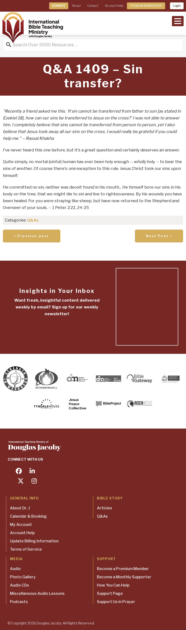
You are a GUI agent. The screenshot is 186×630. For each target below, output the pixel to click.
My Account (21, 524)
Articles (104, 508)
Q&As (33, 220)
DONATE (58, 6)
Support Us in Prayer (116, 601)
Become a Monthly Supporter (124, 577)
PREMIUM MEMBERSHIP (146, 6)
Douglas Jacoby (49, 623)
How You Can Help (113, 585)
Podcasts (19, 601)
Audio (15, 568)
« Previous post (31, 236)
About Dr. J (20, 508)
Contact (92, 6)
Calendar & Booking (28, 516)
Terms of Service (26, 549)
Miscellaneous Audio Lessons (37, 593)
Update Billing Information (34, 541)
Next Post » (159, 236)
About (76, 6)
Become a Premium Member (123, 568)
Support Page (110, 593)
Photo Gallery (23, 577)
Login (177, 6)
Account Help (114, 6)
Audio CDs (19, 585)
